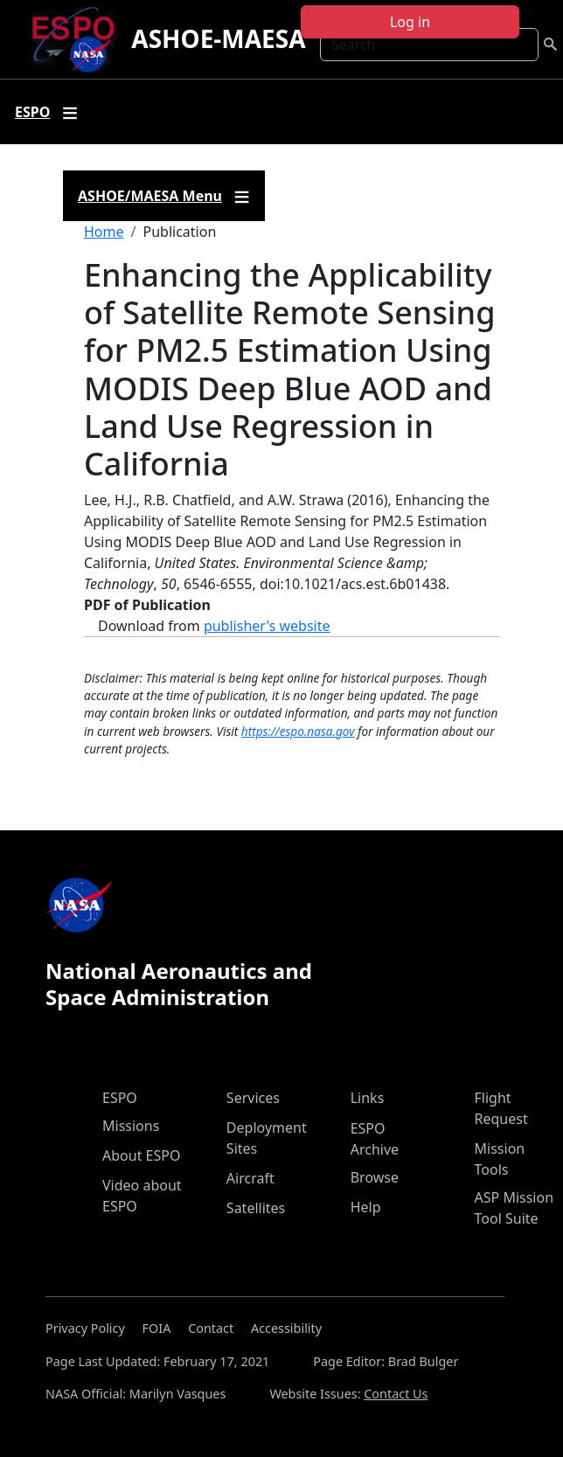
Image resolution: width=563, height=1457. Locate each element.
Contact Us (395, 1393)
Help (366, 1207)
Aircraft (250, 1178)
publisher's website (267, 625)
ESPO (119, 1097)
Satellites (255, 1208)
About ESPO (141, 1155)
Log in (410, 21)
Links (368, 1097)
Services (253, 1097)
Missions (130, 1125)
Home (104, 231)
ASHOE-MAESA (218, 38)
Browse (375, 1177)
